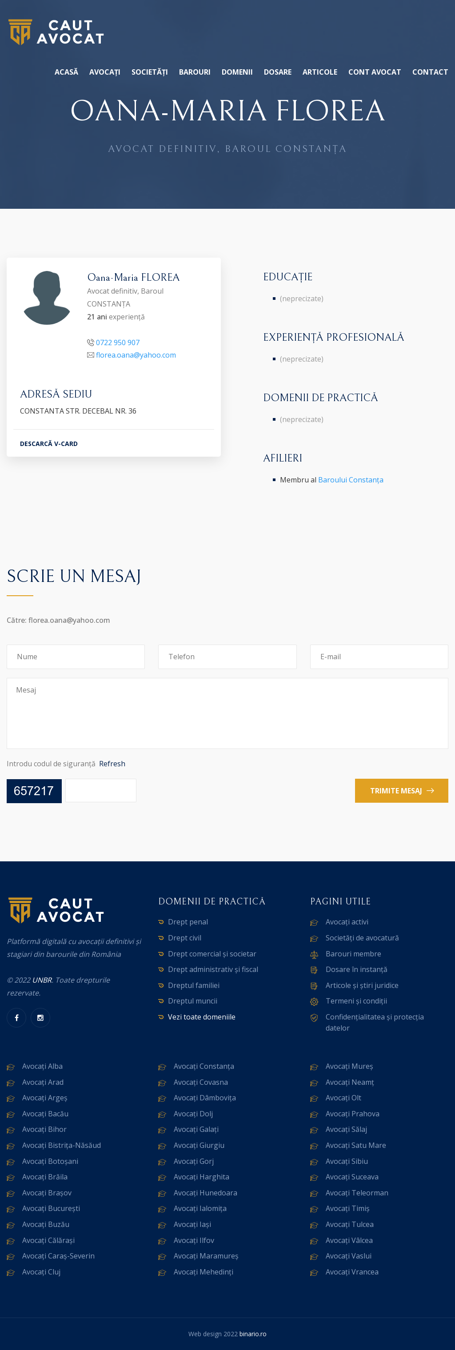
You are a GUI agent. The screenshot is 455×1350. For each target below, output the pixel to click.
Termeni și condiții (356, 1001)
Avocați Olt (343, 1098)
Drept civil (184, 938)
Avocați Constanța (204, 1066)
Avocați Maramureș (206, 1256)
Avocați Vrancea (352, 1272)
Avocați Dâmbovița (205, 1098)
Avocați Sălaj (346, 1129)
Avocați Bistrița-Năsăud (61, 1145)
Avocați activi (347, 922)
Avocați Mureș (349, 1066)
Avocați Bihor (44, 1129)
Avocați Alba (42, 1066)
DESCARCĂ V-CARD (49, 444)
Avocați (104, 72)
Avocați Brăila (45, 1177)
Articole (320, 72)
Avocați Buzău (45, 1224)
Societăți (150, 72)
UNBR (42, 980)
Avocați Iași (192, 1224)
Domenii (237, 72)
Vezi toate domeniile (201, 1017)
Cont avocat (374, 72)
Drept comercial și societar (212, 954)
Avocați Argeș (45, 1098)
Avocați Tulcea (350, 1224)
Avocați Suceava (352, 1177)
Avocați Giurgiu (199, 1145)
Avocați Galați (196, 1129)
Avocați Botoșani (50, 1161)
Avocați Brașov (47, 1193)
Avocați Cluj (41, 1272)
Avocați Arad (43, 1082)
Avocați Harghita (201, 1177)
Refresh (112, 764)
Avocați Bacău (45, 1114)
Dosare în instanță (356, 969)
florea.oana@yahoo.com (136, 355)
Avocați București (51, 1208)
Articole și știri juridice (362, 985)
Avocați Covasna (201, 1082)
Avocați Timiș (348, 1208)
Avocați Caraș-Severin (58, 1256)
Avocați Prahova (352, 1114)
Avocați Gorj (194, 1161)
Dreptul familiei (194, 985)
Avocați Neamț (350, 1082)
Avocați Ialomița (200, 1208)
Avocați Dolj (193, 1114)
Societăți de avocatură (362, 938)
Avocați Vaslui (348, 1256)
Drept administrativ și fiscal (213, 969)
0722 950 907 (118, 342)
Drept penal (188, 922)
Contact (430, 72)
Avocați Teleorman (357, 1193)
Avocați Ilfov (194, 1240)
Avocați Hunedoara (205, 1193)
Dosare (277, 72)
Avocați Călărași (48, 1240)
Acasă (66, 72)
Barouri (195, 72)
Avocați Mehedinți (203, 1272)
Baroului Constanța (350, 480)
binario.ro (253, 1334)
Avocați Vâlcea (349, 1240)
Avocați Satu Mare (356, 1145)
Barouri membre (353, 954)
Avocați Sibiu (347, 1161)
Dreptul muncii (192, 1001)
